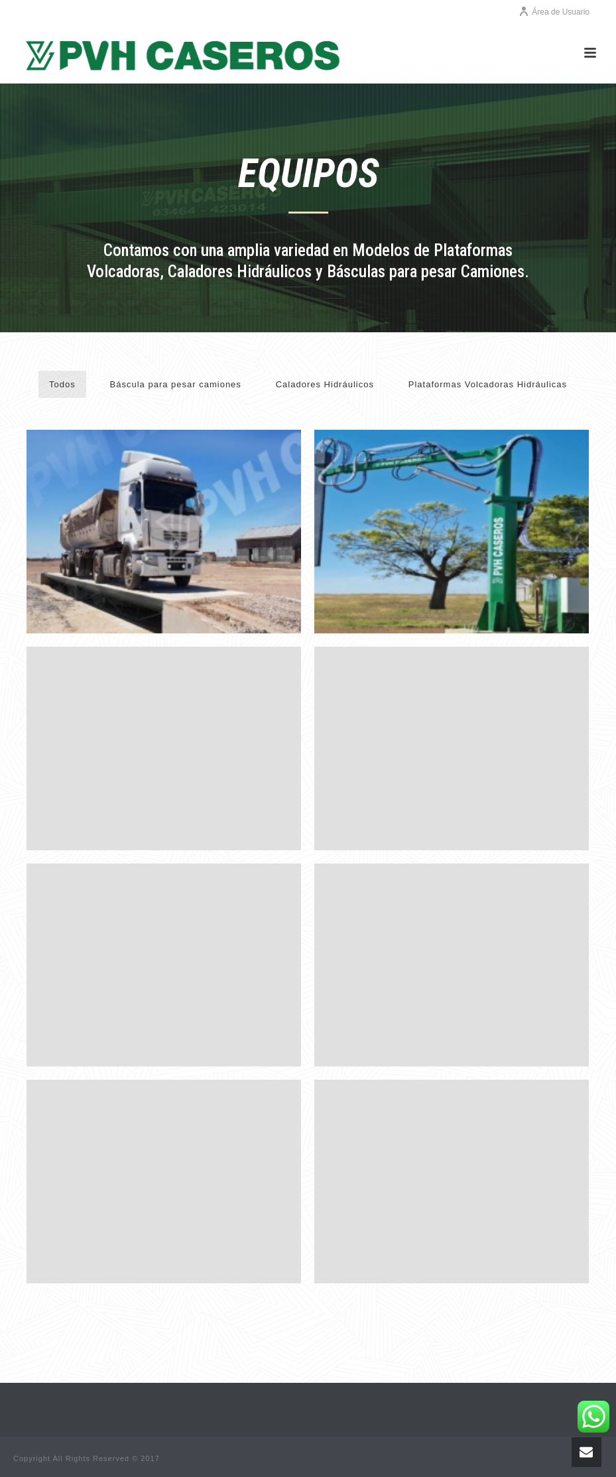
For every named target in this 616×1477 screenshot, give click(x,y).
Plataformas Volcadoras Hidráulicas (487, 384)
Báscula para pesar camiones (175, 384)
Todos (62, 384)
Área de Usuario (554, 12)
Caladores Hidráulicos (325, 384)
